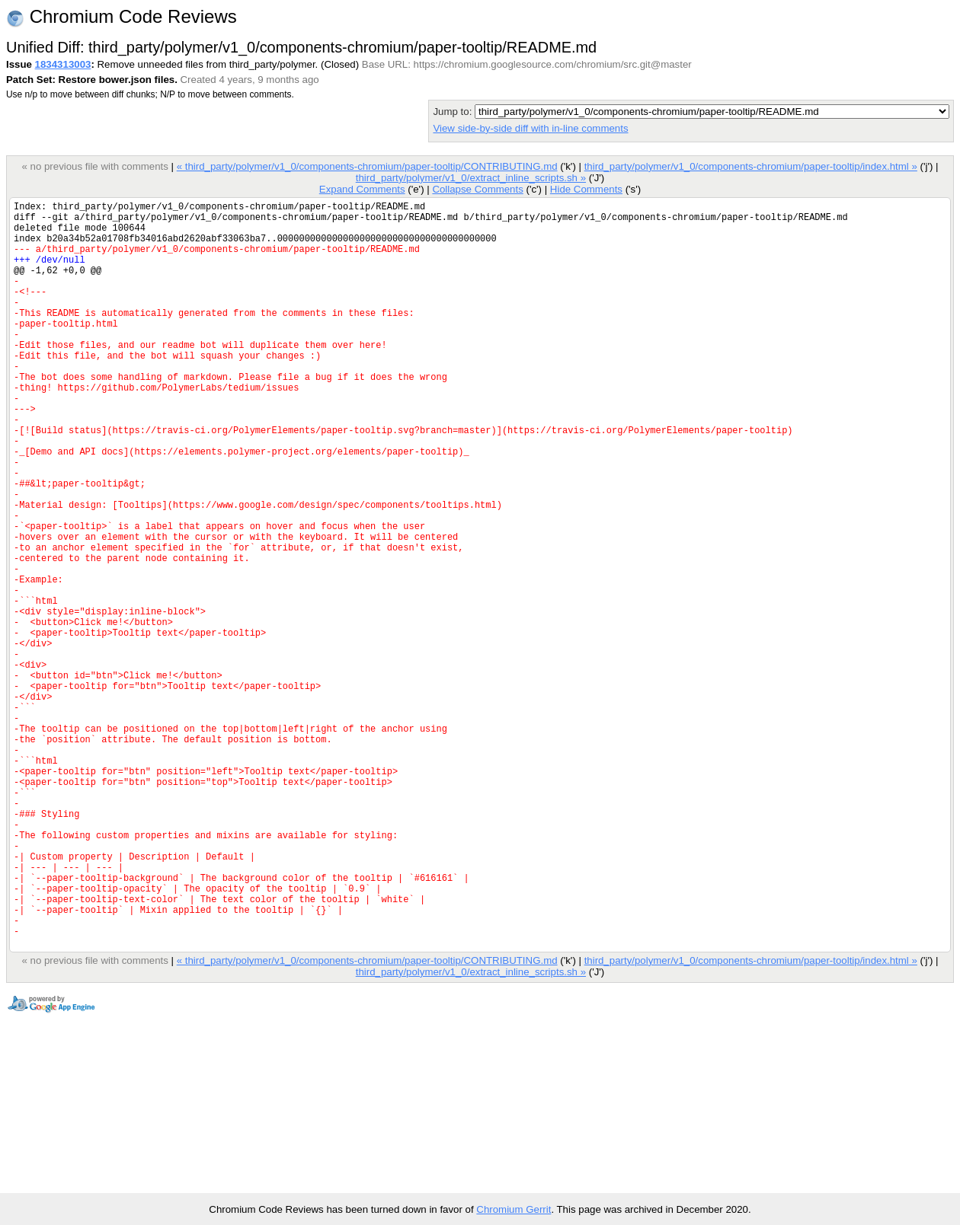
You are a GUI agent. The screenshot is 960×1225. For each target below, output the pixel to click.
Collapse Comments (477, 189)
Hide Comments (586, 189)
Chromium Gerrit (513, 1209)
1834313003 (63, 64)
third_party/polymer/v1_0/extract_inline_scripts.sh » (471, 177)
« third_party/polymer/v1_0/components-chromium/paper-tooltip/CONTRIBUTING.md (367, 166)
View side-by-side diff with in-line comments (530, 128)
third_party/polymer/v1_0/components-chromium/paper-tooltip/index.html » (750, 166)
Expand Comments (362, 189)
